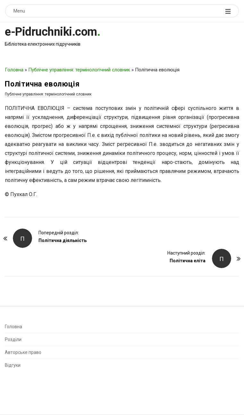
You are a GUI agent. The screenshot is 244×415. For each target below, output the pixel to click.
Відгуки (13, 365)
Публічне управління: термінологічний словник (79, 70)
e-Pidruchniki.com (51, 32)
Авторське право (23, 352)
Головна (14, 70)
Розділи (13, 339)
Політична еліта (188, 260)
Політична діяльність (62, 240)
